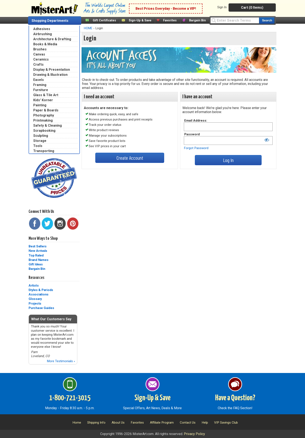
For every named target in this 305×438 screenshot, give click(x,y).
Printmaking (43, 120)
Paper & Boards (45, 110)
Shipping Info (96, 422)
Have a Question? (235, 398)
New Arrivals (38, 251)
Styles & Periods (40, 290)
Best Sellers (38, 246)
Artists (34, 285)
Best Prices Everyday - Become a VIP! (166, 9)
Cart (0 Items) (252, 8)
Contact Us (187, 422)
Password (192, 134)
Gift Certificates (104, 20)
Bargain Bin (197, 20)
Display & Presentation (51, 70)
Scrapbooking (44, 131)
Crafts (38, 64)
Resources (36, 278)
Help (205, 422)
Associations (39, 294)
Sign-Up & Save (140, 20)
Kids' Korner (43, 100)
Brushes (40, 49)
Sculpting (40, 136)
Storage (39, 141)
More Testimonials (61, 361)
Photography (43, 115)
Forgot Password (196, 148)
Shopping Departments (50, 21)
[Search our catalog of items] (266, 20)
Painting (39, 105)
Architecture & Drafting (52, 39)
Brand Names (38, 260)
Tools (37, 146)
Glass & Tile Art (45, 95)
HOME (88, 28)
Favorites (170, 20)
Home (76, 422)
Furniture (40, 90)
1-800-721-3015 (69, 398)
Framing (39, 85)
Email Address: (195, 120)
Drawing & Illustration (50, 75)
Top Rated (36, 255)
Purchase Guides (41, 308)
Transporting (43, 151)
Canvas (39, 54)
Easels (38, 80)
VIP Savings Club (226, 422)
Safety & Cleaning (47, 125)
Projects (35, 303)
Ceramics (41, 59)
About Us (118, 422)
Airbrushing (42, 34)
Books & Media (45, 44)
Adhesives (41, 29)
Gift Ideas (36, 264)
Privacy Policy (194, 434)
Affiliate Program (162, 422)
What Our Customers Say (51, 319)
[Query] (234, 20)
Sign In (222, 7)
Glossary (35, 299)
